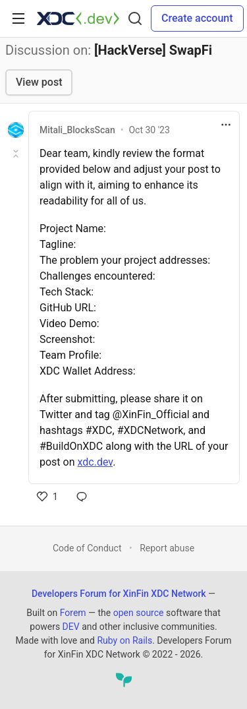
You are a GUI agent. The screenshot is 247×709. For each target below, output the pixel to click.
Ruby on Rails (124, 640)
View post (39, 82)
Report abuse (167, 548)
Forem (73, 612)
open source (138, 612)
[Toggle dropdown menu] (225, 124)
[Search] (135, 18)
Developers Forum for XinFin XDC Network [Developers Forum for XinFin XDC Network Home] (119, 593)
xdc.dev (95, 462)
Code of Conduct (87, 548)
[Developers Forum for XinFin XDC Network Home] (78, 18)
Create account (197, 18)
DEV (71, 626)
